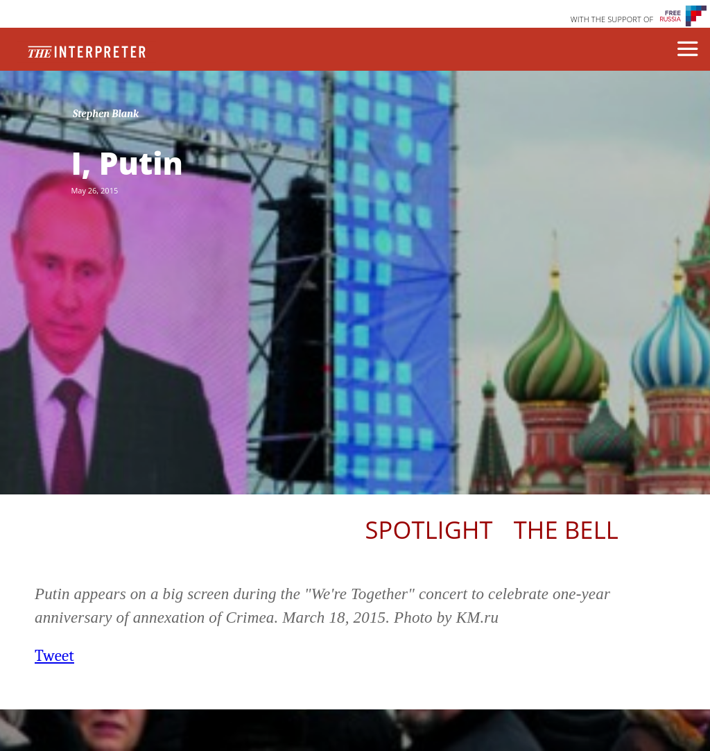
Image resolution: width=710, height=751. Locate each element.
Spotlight (429, 529)
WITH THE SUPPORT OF (612, 19)
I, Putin (127, 163)
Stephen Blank (106, 113)
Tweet (54, 655)
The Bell (566, 529)
